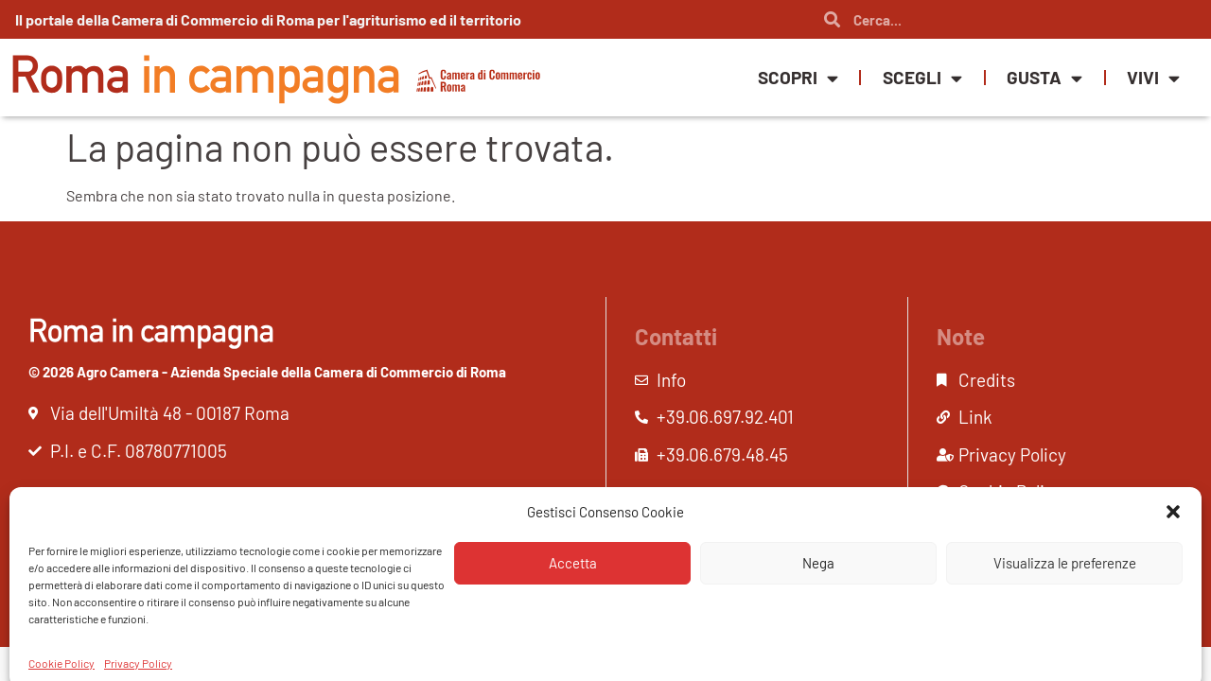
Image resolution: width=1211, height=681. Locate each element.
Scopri (798, 78)
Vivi (1153, 78)
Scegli (922, 78)
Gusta (1044, 78)
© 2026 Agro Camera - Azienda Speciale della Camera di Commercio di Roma (267, 371)
